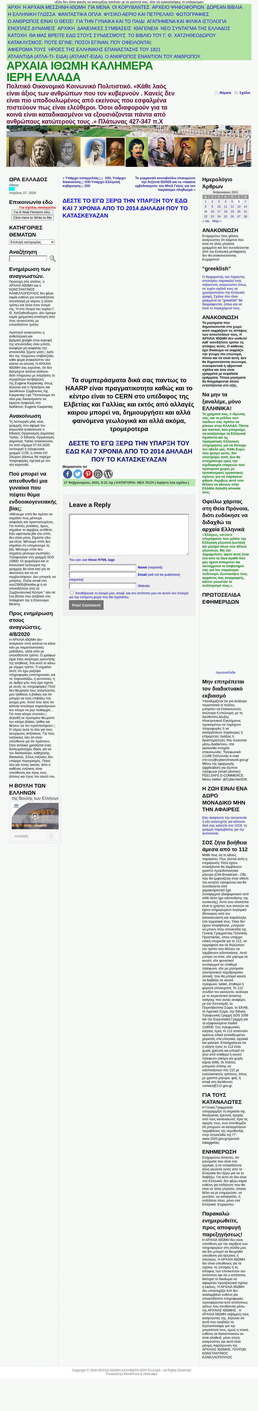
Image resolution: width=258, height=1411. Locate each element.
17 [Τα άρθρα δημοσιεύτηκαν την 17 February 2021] (219, 211)
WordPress (131, 1374)
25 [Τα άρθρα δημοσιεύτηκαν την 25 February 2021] (225, 216)
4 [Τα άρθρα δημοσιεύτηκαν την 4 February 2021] (225, 201)
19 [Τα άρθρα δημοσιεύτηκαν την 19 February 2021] (232, 211)
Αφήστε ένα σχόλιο (172, 483)
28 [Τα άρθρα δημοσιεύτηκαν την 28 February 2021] (245, 216)
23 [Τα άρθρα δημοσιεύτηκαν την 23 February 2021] (212, 216)
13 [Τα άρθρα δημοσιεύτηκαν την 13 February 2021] (239, 206)
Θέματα (225, 93)
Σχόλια (244, 93)
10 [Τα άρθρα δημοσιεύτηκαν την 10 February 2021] (219, 206)
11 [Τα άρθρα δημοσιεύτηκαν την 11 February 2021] (225, 206)
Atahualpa (150, 1374)
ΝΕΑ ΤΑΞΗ (145, 483)
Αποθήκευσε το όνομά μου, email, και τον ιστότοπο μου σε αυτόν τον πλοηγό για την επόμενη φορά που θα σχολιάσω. (128, 603)
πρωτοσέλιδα (225, 672)
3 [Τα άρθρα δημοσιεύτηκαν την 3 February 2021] (219, 201)
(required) (150, 575)
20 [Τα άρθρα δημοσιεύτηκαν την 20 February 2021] (239, 211)
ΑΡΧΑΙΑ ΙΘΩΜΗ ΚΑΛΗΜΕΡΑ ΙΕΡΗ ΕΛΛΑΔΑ (80, 71)
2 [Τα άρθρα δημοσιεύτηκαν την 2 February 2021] (212, 201)
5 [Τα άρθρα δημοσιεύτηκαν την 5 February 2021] (232, 201)
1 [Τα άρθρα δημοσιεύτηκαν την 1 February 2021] (205, 201)
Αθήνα (14, 185)
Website (144, 594)
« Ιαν (206, 221)
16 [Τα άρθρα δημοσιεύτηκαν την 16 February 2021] (212, 211)
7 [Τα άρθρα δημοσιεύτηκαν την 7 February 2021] (245, 201)
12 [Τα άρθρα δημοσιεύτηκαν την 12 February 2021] (232, 206)
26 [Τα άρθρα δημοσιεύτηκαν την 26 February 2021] (232, 216)
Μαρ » (217, 221)
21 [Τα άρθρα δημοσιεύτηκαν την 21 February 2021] (245, 211)
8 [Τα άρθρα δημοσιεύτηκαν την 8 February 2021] (205, 206)
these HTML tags (101, 568)
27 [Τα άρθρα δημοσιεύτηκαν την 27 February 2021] (239, 216)
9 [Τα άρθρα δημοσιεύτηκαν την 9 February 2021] (212, 206)
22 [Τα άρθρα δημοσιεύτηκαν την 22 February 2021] (205, 216)
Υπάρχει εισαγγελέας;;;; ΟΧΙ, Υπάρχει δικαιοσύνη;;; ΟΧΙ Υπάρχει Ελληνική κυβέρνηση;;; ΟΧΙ (94, 182)
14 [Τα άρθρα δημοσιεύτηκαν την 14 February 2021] (245, 206)
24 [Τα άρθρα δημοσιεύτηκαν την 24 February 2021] (219, 216)
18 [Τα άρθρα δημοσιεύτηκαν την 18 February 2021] (225, 211)
